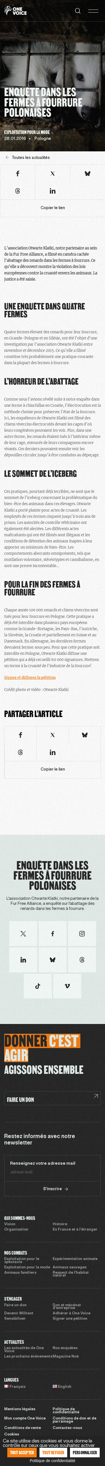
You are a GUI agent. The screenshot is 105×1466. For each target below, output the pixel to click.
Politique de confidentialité (66, 1411)
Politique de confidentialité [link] (52, 1460)
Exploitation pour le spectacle (21, 1260)
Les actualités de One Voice (24, 1350)
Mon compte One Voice (25, 1418)
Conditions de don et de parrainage (74, 1420)
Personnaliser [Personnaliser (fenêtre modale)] (85, 1452)
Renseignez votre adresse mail (42, 1164)
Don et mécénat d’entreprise (67, 1307)
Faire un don (15, 1305)
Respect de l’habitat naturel (71, 1274)
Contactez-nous (67, 1428)
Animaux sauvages (70, 1267)
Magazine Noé (66, 1356)
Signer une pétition (70, 1319)
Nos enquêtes (65, 1348)
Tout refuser (53, 1452)
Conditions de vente (22, 1428)
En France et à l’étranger (75, 1229)
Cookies (11, 1434)
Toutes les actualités (28, 158)
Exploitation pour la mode (27, 1267)
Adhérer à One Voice (71, 1313)
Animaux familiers (20, 1273)
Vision (9, 1224)
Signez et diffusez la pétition (30, 677)
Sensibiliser (15, 1319)
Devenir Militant (18, 1313)
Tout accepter (22, 1452)
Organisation (16, 1229)
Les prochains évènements (28, 1356)
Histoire (60, 1224)
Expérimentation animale (75, 1259)
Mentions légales (19, 1409)
